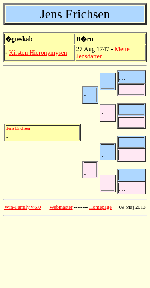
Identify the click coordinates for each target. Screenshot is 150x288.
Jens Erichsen (18, 128)
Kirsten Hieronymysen (38, 52)
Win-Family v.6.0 (22, 207)
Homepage (100, 207)
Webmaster (60, 207)
